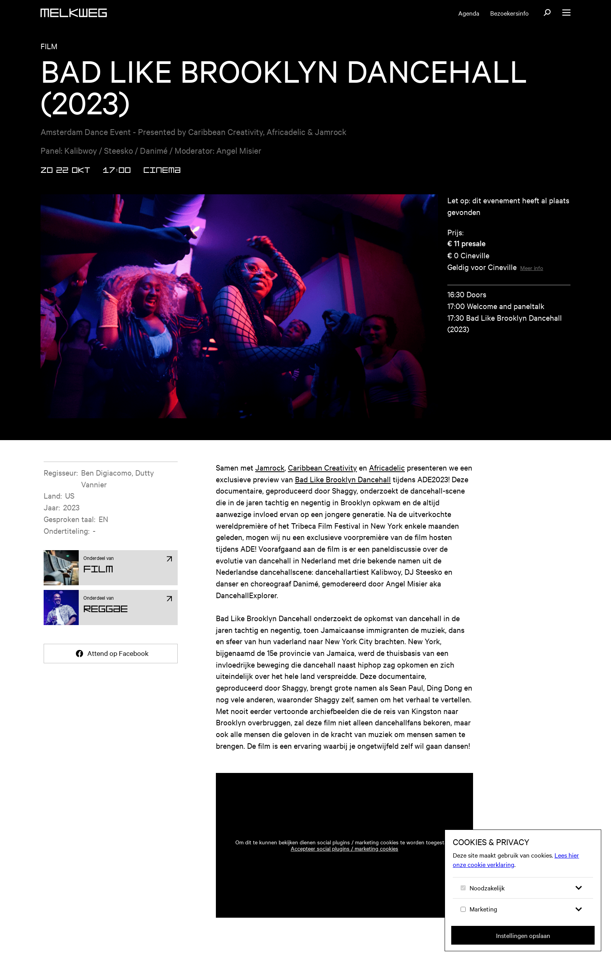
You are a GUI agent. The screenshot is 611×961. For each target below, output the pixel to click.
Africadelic (387, 467)
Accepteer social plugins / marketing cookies (344, 848)
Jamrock (269, 467)
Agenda (468, 13)
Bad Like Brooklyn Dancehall (343, 479)
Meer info (531, 268)
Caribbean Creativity (322, 467)
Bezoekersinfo (509, 13)
